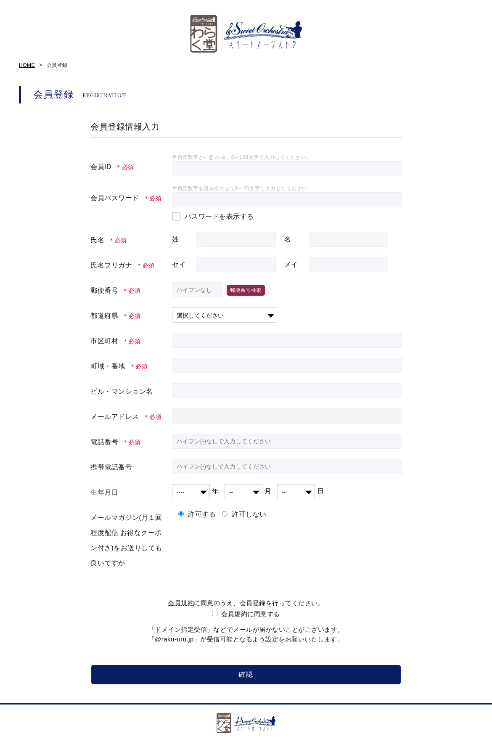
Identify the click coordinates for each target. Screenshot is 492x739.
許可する (202, 514)
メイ (291, 264)
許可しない (249, 514)
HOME (27, 65)
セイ (179, 264)
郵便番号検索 (246, 290)
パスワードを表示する (219, 216)
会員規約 (181, 603)
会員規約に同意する (250, 613)
